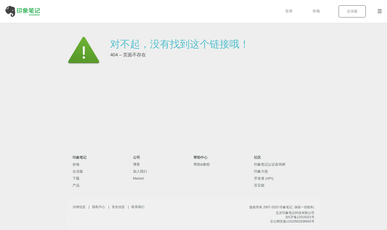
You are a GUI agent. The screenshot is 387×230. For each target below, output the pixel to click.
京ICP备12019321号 (299, 217)
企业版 (352, 11)
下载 (76, 178)
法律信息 (79, 207)
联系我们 (137, 207)
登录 (289, 11)
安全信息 (118, 207)
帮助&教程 (202, 164)
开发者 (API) (263, 178)
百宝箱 (259, 185)
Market (138, 178)
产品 (76, 185)
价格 (316, 11)
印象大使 (261, 171)
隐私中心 (98, 207)
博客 (136, 164)
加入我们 (140, 171)
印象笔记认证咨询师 (269, 164)
